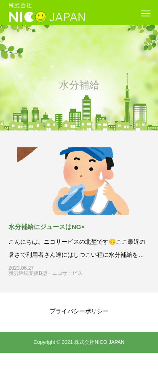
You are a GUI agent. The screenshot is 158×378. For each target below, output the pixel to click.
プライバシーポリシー (79, 311)
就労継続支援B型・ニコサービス (60, 273)
